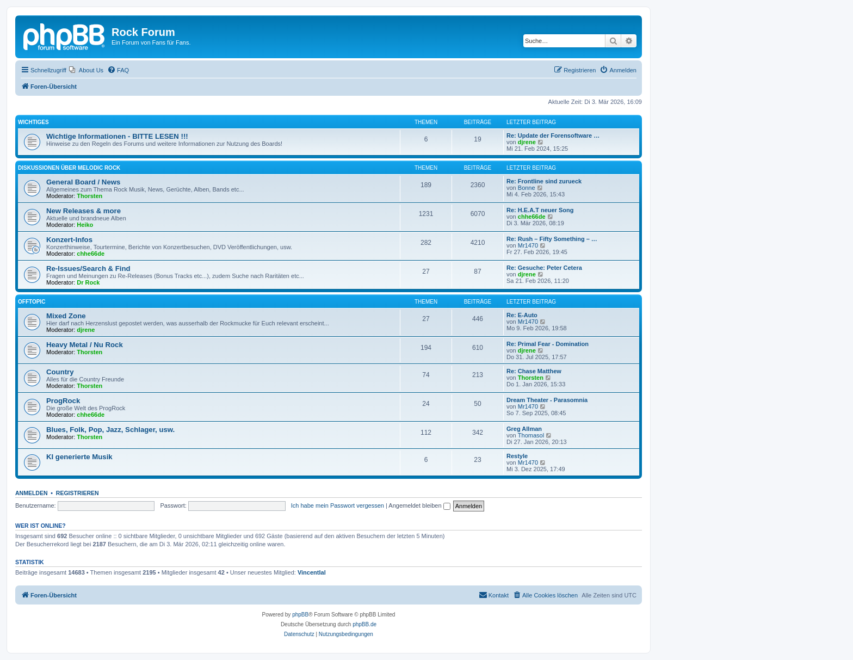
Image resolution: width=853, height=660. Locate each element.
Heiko (85, 224)
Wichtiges (33, 122)
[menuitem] (86, 70)
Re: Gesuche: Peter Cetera (544, 267)
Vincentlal (312, 572)
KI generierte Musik (79, 457)
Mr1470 (528, 245)
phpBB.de (364, 624)
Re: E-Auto (521, 315)
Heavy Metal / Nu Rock (84, 345)
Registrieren (77, 493)
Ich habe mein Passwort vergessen (337, 505)
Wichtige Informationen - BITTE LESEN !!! (117, 136)
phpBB (300, 615)
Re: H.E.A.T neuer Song (539, 210)
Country (60, 372)
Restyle (517, 456)
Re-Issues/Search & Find (88, 268)
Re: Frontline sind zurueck (544, 181)
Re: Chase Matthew (533, 371)
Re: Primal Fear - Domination (547, 344)
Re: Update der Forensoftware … (552, 135)
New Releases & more (83, 211)
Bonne (526, 187)
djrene (527, 142)
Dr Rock (88, 282)
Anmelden (31, 493)
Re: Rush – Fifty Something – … (551, 239)
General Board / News (83, 182)
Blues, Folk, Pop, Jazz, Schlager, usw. (110, 429)
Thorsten (89, 196)
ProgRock (63, 401)
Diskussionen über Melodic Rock (69, 168)
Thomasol (531, 435)
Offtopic (31, 302)
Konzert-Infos (69, 240)
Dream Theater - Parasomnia (547, 400)
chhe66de (532, 216)
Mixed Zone (66, 316)
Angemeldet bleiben (419, 505)
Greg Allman (524, 428)
